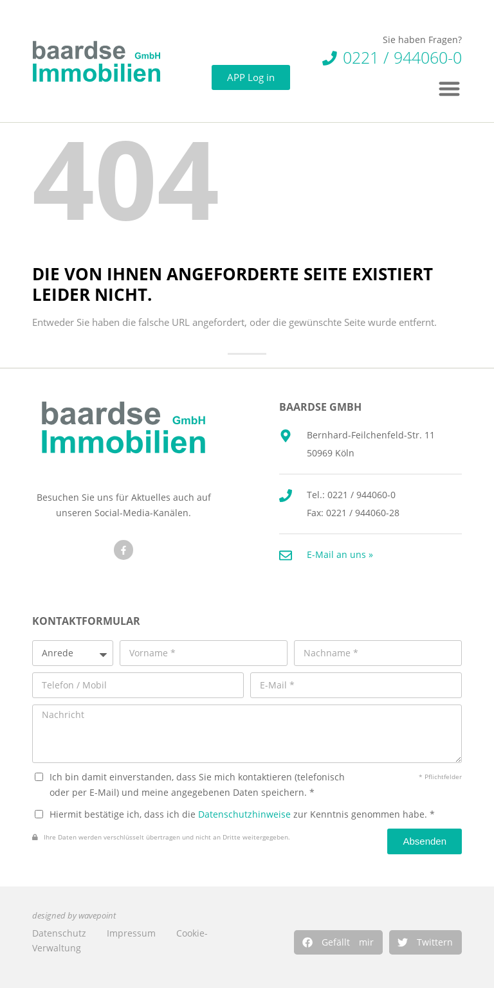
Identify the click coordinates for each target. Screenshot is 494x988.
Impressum (131, 933)
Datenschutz (59, 933)
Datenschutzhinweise (244, 814)
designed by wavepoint (74, 915)
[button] (338, 942)
